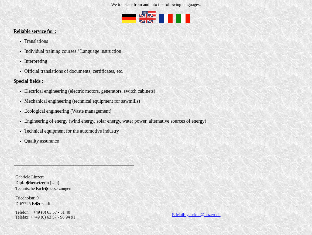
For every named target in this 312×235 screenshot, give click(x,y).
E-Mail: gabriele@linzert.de (196, 214)
